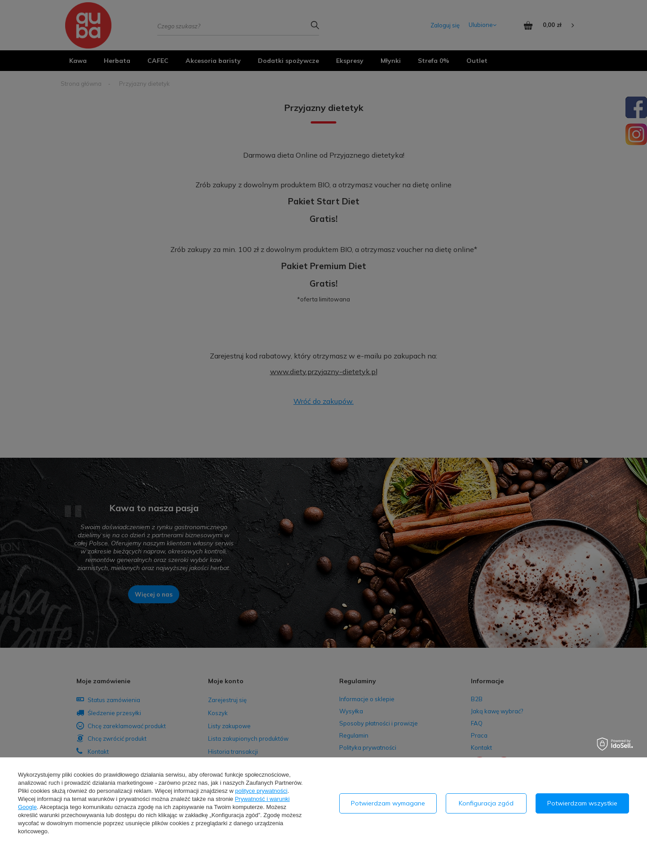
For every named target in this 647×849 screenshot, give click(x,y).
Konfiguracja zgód (486, 803)
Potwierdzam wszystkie (582, 803)
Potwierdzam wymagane (388, 803)
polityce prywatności (261, 790)
